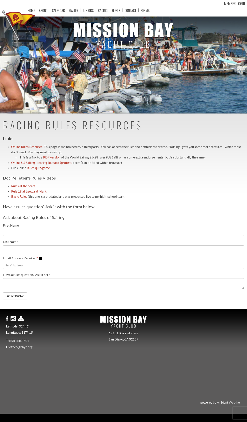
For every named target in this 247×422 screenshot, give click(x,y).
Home (28, 10)
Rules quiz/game (38, 168)
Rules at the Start (23, 186)
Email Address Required (22, 258)
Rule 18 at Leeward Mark (29, 191)
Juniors (85, 10)
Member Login (234, 3)
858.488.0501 (19, 341)
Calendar (55, 10)
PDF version (51, 157)
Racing (100, 10)
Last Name (10, 242)
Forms (142, 10)
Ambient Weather (229, 402)
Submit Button (15, 296)
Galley (71, 10)
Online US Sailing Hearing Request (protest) (42, 162)
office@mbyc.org (21, 347)
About (40, 10)
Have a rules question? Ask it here (26, 275)
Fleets (113, 10)
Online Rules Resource (26, 147)
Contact (128, 10)
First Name (11, 225)
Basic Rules (19, 196)
